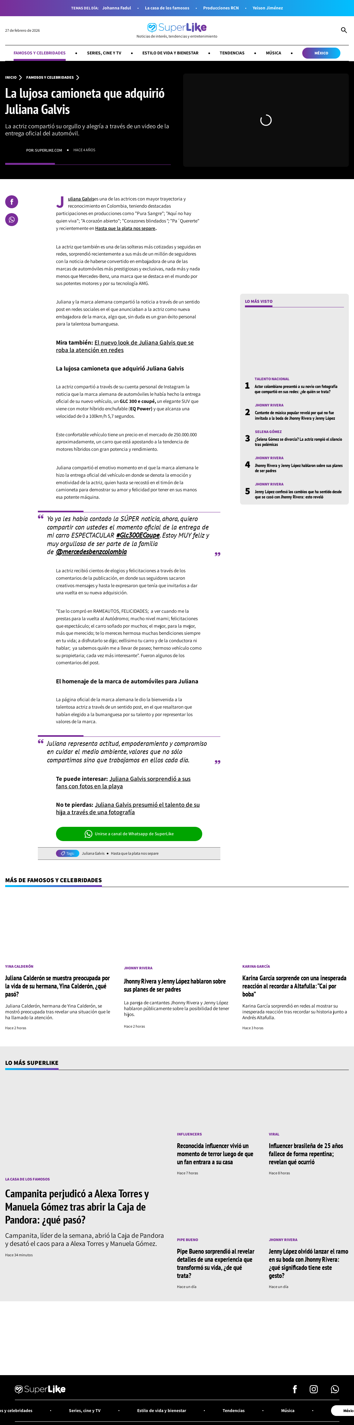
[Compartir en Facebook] (11, 201)
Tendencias (232, 53)
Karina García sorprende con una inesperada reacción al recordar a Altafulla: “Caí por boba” (294, 985)
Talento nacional (272, 379)
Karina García (256, 966)
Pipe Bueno (187, 1239)
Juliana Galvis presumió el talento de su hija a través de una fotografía (128, 808)
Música (273, 53)
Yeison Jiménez (268, 8)
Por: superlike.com (44, 150)
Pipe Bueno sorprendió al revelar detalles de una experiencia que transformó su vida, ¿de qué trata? (215, 1263)
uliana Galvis (81, 199)
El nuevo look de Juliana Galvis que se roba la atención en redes (125, 346)
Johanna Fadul (116, 8)
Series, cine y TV (104, 53)
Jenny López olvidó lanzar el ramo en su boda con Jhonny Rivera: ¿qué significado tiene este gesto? (308, 1263)
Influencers (189, 1134)
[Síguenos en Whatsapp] (335, 1391)
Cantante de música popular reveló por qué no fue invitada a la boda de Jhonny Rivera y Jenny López (295, 415)
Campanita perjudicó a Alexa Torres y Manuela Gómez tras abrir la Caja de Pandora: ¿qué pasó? (77, 1206)
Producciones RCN (221, 8)
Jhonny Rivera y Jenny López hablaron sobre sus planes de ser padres (299, 467)
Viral (274, 1134)
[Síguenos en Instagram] (314, 1391)
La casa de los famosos (167, 8)
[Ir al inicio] (177, 31)
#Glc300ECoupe (138, 535)
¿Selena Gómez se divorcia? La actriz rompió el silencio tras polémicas (298, 441)
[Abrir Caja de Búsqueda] (344, 31)
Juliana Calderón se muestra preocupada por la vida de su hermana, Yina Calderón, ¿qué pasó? (57, 985)
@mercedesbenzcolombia (91, 551)
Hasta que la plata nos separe (125, 228)
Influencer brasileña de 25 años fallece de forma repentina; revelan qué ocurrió (306, 1153)
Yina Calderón (19, 966)
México (321, 53)
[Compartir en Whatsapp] (11, 219)
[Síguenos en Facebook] (295, 1391)
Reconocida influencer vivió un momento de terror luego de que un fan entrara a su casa (215, 1153)
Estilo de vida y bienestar (170, 53)
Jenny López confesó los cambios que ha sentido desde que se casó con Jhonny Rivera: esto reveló (298, 494)
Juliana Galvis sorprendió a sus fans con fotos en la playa (123, 782)
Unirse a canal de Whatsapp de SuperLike (129, 834)
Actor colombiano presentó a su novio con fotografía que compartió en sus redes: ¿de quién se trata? (296, 388)
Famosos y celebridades (40, 53)
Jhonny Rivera (269, 405)
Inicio (11, 77)
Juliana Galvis (93, 853)
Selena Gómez (268, 431)
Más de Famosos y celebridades (53, 880)
